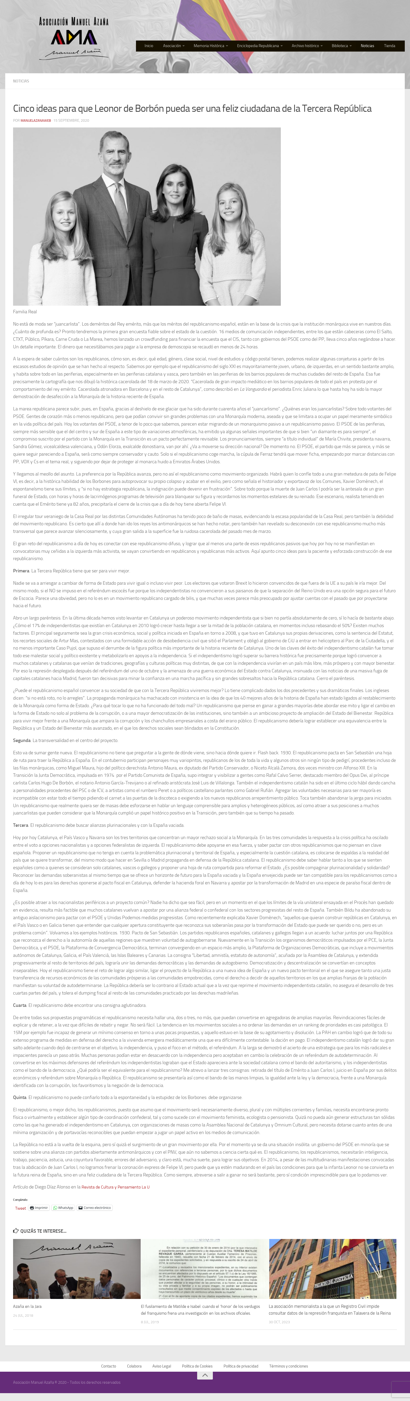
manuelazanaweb (37, 120)
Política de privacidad (241, 1373)
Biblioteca (345, 46)
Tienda (391, 46)
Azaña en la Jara (27, 1306)
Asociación (179, 46)
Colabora (134, 1373)
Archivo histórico (311, 46)
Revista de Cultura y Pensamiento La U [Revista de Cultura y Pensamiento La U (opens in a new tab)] (119, 1187)
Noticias (371, 46)
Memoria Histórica (215, 46)
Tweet (21, 1208)
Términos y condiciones (288, 1373)
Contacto (110, 1373)
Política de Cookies (197, 1373)
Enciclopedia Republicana (264, 46)
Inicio (158, 46)
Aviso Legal (162, 1373)
